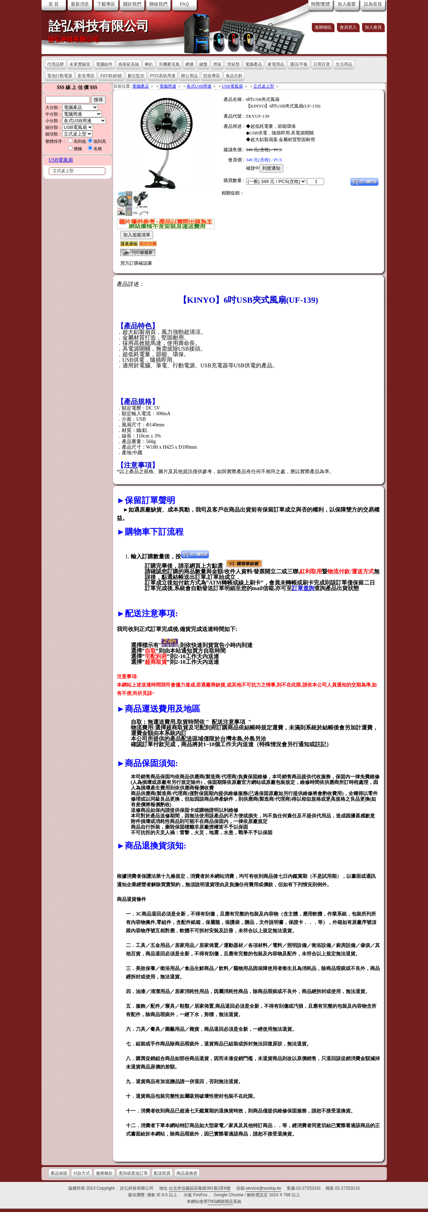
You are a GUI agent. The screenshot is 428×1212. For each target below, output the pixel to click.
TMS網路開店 (220, 1201)
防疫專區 (211, 75)
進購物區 (323, 27)
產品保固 (59, 1173)
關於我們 (132, 4)
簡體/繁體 (320, 4)
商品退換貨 (187, 1173)
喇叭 (149, 64)
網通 (189, 64)
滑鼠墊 (233, 64)
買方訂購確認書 (136, 263)
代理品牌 (55, 64)
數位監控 (136, 75)
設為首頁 (373, 4)
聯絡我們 (158, 4)
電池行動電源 (59, 75)
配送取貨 (162, 1173)
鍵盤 (203, 64)
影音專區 (86, 75)
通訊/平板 (299, 64)
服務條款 (104, 1173)
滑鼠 (217, 64)
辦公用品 (189, 75)
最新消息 (80, 4)
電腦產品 (253, 64)
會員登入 (348, 27)
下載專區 (106, 4)
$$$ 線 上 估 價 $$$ (77, 87)
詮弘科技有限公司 (98, 26)
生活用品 (344, 64)
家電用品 (276, 64)
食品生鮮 (234, 75)
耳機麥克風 (169, 64)
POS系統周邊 (162, 75)
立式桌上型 (63, 170)
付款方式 (81, 1173)
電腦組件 (104, 64)
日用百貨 (321, 64)
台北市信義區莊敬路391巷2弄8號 (200, 1188)
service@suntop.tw (263, 1188)
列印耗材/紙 (111, 75)
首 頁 (53, 4)
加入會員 (373, 27)
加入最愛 (347, 4)
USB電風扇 (61, 160)
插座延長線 (128, 64)
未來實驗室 (79, 64)
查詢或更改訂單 (133, 1173)
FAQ (184, 4)
